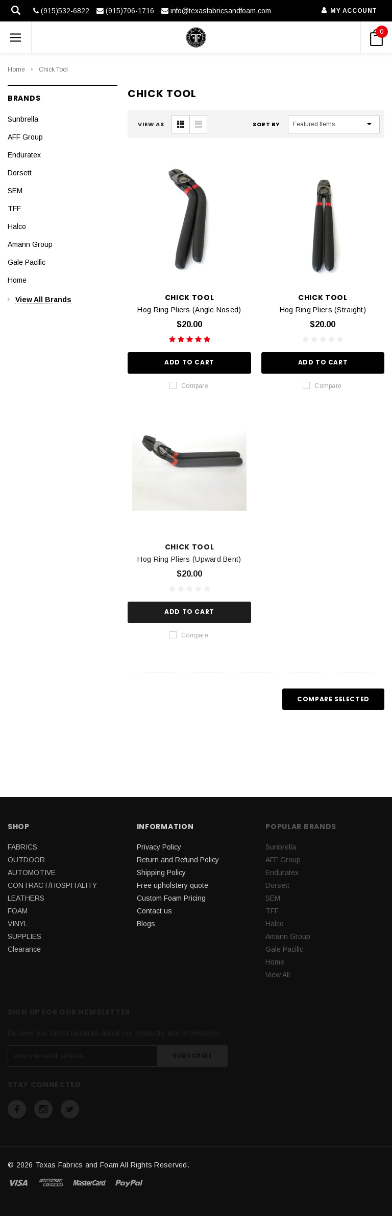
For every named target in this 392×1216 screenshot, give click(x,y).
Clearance (24, 949)
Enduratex (24, 155)
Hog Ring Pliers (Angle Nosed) (189, 310)
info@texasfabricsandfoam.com (216, 11)
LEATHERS (26, 898)
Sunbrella (23, 119)
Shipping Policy (161, 872)
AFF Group (25, 137)
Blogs (146, 924)
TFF (14, 208)
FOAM (18, 911)
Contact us (154, 911)
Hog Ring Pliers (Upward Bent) (189, 559)
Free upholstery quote (172, 885)
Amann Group (30, 244)
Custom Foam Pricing (171, 898)
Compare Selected (333, 699)
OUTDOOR (26, 860)
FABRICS (22, 847)
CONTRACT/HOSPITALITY (52, 885)
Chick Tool (53, 69)
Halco (17, 226)
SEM (15, 191)
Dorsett (20, 173)
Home (16, 69)
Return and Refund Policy (178, 860)
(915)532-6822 (61, 11)
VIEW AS (151, 124)
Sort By (266, 124)
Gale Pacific (26, 262)
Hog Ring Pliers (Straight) (323, 310)
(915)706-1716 (125, 11)
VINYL (18, 924)
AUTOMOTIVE (32, 872)
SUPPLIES (24, 936)
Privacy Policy (159, 847)
